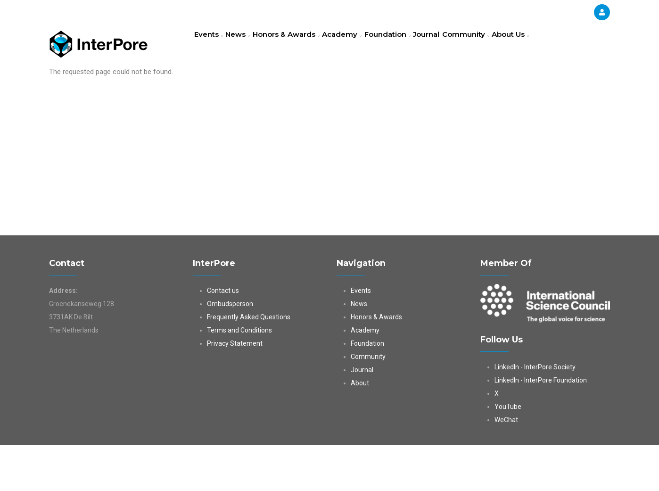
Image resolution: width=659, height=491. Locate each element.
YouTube (507, 452)
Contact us (223, 336)
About (360, 429)
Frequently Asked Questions (248, 362)
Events (211, 45)
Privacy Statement (235, 389)
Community (500, 45)
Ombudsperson (230, 349)
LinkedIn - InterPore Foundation (540, 426)
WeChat (506, 465)
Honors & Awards (300, 45)
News (246, 45)
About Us (216, 87)
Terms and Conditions (239, 376)
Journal (456, 45)
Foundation (411, 45)
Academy (360, 45)
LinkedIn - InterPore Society (535, 412)
